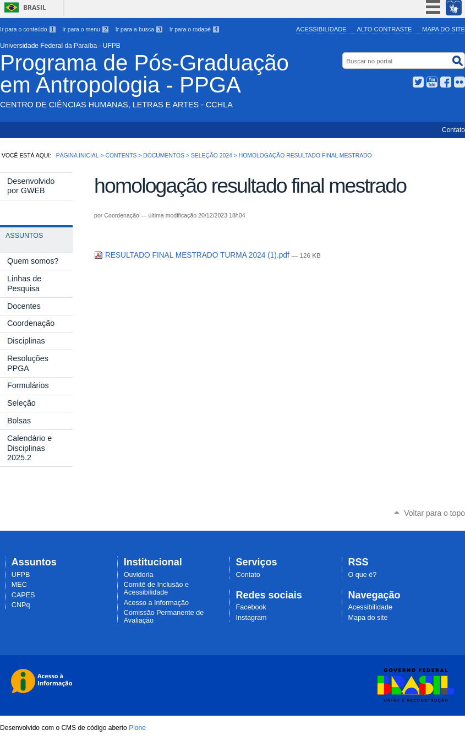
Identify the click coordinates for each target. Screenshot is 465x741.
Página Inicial (77, 155)
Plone (137, 728)
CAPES (23, 595)
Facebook (445, 82)
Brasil (34, 7)
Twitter (418, 82)
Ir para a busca (139, 29)
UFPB (21, 575)
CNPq (21, 605)
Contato (453, 130)
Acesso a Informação (156, 603)
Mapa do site (443, 29)
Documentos (163, 155)
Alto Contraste (384, 29)
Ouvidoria (139, 575)
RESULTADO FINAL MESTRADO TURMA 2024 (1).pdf (193, 255)
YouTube (431, 82)
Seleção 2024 (211, 155)
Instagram (251, 618)
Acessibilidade (321, 29)
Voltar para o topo (434, 513)
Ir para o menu (85, 29)
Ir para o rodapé (194, 29)
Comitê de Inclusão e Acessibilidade (156, 588)
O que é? (362, 575)
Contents (120, 155)
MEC (19, 585)
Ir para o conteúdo (28, 29)
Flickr (459, 82)
